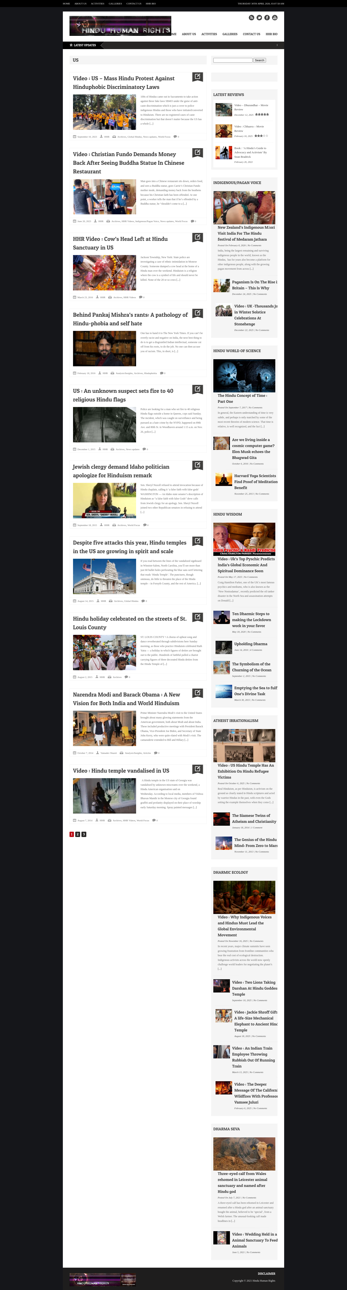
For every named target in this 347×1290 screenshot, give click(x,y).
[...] (151, 123)
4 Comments (256, 649)
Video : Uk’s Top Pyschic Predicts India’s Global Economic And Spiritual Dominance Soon (246, 565)
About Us (80, 3)
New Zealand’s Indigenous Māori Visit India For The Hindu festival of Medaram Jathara (246, 233)
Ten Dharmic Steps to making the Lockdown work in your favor (251, 619)
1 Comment (256, 827)
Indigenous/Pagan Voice (147, 221)
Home (66, 3)
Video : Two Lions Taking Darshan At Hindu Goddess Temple (255, 988)
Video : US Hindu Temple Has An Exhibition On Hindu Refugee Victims (246, 771)
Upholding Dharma (250, 643)
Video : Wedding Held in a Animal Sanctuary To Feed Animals (255, 1240)
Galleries (115, 3)
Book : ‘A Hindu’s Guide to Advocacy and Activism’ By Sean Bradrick (250, 152)
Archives (122, 136)
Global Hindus (134, 136)
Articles (147, 753)
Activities (97, 3)
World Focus (164, 136)
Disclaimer (266, 1273)
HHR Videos (127, 221)
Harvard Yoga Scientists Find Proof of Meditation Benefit (256, 481)
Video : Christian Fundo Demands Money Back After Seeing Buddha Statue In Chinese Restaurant (128, 163)
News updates (150, 136)
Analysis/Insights (124, 373)
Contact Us (133, 3)
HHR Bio (151, 3)
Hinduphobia (150, 373)
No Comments (254, 245)
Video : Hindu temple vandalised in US (121, 770)
